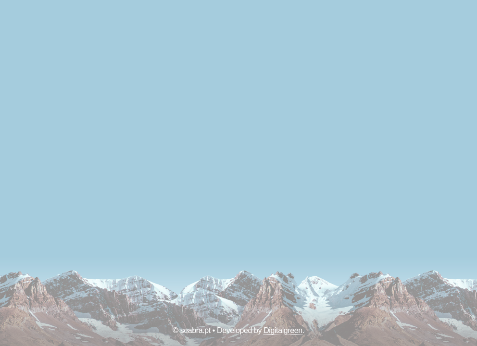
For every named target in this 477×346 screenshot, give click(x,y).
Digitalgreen (283, 330)
